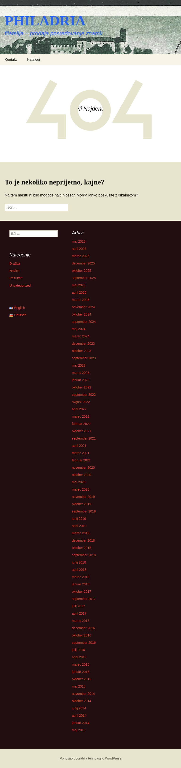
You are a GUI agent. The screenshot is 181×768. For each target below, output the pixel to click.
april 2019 (79, 526)
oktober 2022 (81, 387)
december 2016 (83, 628)
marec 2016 (80, 664)
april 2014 (79, 715)
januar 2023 (80, 380)
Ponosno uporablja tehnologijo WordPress (90, 758)
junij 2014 (79, 708)
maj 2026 (79, 241)
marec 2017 (80, 621)
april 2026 (79, 249)
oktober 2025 (81, 270)
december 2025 (83, 263)
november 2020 (83, 467)
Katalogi (33, 59)
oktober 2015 (81, 679)
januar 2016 (80, 672)
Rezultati (15, 278)
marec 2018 (80, 577)
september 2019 (84, 511)
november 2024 (83, 307)
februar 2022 (81, 424)
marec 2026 (80, 256)
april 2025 (79, 292)
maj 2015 (79, 686)
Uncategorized (20, 285)
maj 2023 (79, 365)
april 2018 (79, 570)
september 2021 (84, 438)
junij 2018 (79, 562)
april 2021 (79, 446)
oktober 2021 (81, 431)
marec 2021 (80, 453)
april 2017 (79, 613)
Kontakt (11, 59)
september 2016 (84, 642)
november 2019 (83, 497)
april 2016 (79, 657)
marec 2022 (80, 416)
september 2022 (84, 394)
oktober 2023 (81, 351)
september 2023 (84, 358)
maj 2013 (79, 730)
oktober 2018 (81, 548)
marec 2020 (80, 489)
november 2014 (83, 694)
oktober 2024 (81, 314)
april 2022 (79, 409)
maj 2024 (79, 329)
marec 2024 (80, 336)
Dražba (14, 263)
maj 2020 (79, 482)
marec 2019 (80, 533)
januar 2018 (80, 584)
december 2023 (83, 343)
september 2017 (84, 599)
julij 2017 (78, 606)
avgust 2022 (81, 402)
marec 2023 (80, 373)
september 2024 (84, 322)
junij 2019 (79, 518)
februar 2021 (81, 460)
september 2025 (84, 278)
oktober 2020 (81, 475)
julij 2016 (78, 650)
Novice (14, 271)
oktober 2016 (81, 635)
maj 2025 (79, 285)
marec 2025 (80, 300)
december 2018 (83, 540)
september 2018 (84, 555)
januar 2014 (80, 723)
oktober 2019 (81, 504)
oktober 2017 (81, 591)
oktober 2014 (81, 701)
